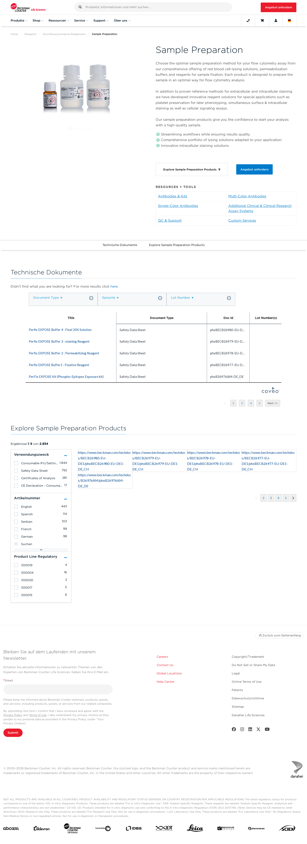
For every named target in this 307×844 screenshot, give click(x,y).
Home (14, 34)
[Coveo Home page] (270, 392)
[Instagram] (242, 730)
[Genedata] (103, 829)
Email (8, 680)
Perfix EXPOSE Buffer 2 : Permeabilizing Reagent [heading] (64, 353)
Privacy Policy (12, 715)
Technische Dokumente (120, 245)
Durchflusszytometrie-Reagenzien (64, 34)
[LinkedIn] (250, 730)
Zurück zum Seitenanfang (279, 635)
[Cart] (262, 20)
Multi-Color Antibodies (247, 196)
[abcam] (11, 829)
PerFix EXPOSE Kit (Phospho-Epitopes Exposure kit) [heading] (66, 376)
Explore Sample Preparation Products (177, 245)
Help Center (165, 681)
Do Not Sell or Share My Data (253, 665)
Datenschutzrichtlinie (248, 698)
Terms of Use (38, 715)
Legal (236, 673)
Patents (237, 690)
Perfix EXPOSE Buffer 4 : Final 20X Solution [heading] (60, 330)
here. (114, 286)
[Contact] (248, 20)
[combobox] (153, 7)
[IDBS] (133, 829)
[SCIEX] (287, 829)
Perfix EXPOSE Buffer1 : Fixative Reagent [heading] (59, 365)
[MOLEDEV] (226, 829)
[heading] (16, 463)
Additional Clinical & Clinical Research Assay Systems (260, 208)
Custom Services (242, 220)
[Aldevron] (41, 829)
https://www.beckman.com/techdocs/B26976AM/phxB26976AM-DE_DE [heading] (104, 480)
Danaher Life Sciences (248, 715)
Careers (162, 656)
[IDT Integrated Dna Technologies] (164, 829)
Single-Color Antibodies (178, 206)
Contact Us (165, 665)
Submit (13, 732)
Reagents (30, 34)
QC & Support (170, 220)
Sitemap (238, 706)
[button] (80, 7)
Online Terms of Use (246, 681)
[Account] (275, 20)
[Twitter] (258, 730)
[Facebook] (234, 730)
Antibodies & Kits (172, 196)
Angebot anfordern (278, 7)
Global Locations (169, 673)
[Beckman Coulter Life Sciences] (72, 829)
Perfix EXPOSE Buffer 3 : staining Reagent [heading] (59, 341)
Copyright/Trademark (248, 656)
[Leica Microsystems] (195, 829)
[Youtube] (267, 730)
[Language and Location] (289, 20)
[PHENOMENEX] (256, 829)
